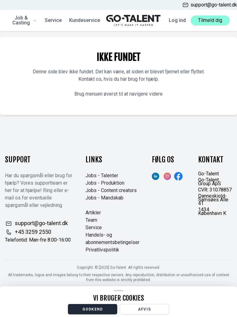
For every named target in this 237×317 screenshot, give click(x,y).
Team (91, 220)
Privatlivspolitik (102, 250)
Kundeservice (84, 20)
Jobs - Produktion (104, 183)
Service (53, 20)
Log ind (177, 20)
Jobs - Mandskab (104, 198)
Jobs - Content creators (111, 190)
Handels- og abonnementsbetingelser (112, 238)
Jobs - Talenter (101, 175)
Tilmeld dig (210, 20)
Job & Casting (24, 20)
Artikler (93, 213)
